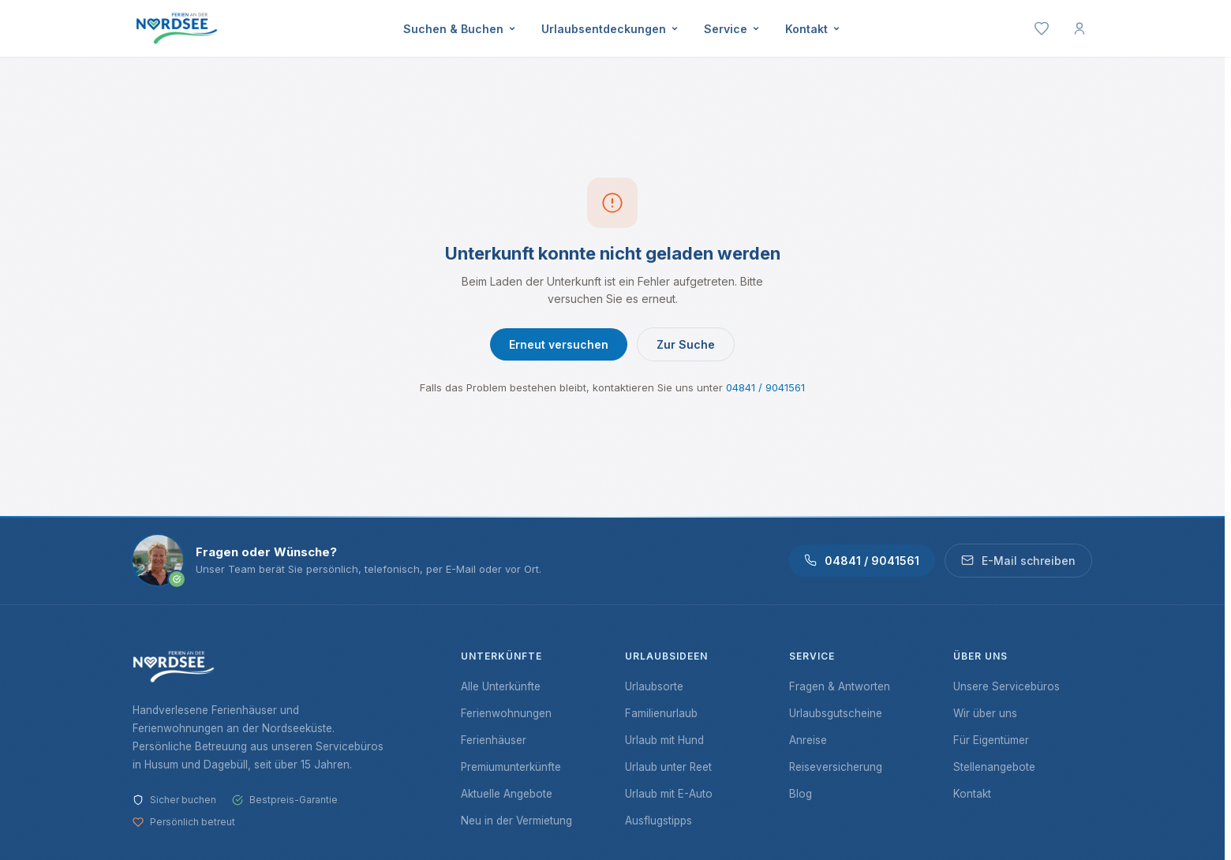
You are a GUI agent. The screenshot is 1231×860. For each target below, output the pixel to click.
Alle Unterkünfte (501, 686)
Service (732, 29)
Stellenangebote (994, 767)
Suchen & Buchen (459, 29)
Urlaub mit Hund (664, 740)
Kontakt (812, 29)
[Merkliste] (1041, 28)
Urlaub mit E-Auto (669, 793)
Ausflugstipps (658, 820)
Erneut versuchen (558, 344)
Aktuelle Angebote (506, 793)
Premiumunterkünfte (511, 767)
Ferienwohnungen (506, 713)
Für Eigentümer (991, 740)
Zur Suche (686, 344)
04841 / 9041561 (765, 387)
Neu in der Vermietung (516, 820)
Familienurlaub (661, 713)
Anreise (808, 740)
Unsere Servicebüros (1006, 686)
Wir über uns (985, 713)
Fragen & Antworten (839, 686)
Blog (800, 793)
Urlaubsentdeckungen (610, 29)
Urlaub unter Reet (668, 767)
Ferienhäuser (493, 740)
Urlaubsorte (654, 686)
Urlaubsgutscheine (835, 713)
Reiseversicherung (835, 767)
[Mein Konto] (1079, 28)
